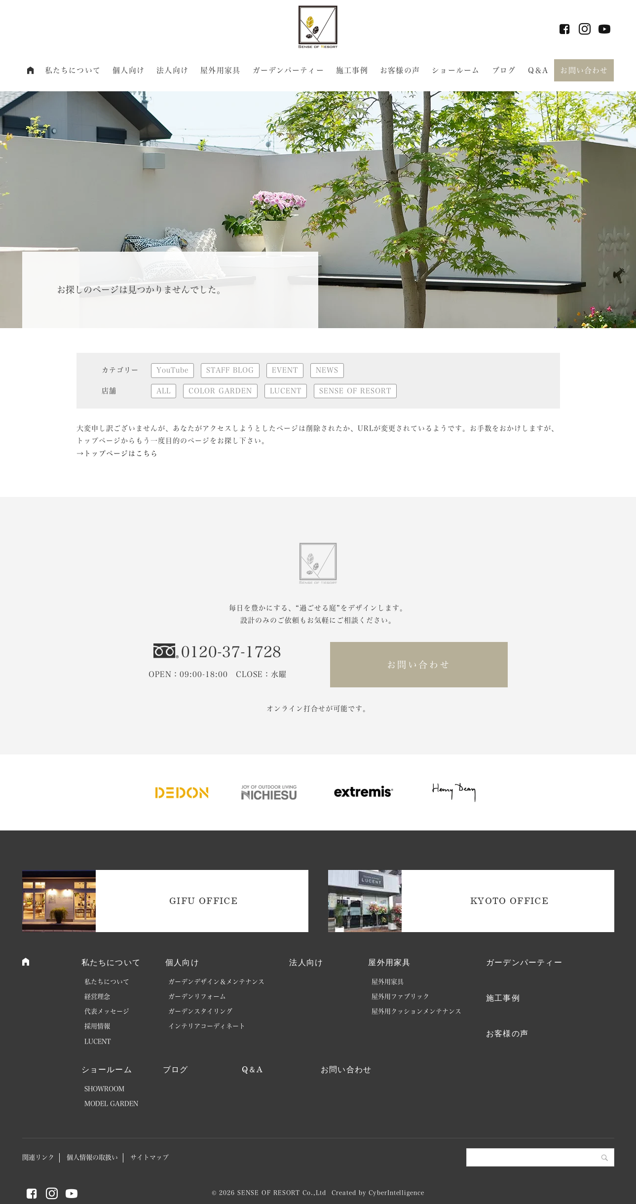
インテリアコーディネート (206, 1026)
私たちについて (73, 70)
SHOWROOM (104, 1089)
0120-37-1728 (231, 651)
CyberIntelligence (396, 1193)
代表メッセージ (106, 1011)
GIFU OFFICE (203, 900)
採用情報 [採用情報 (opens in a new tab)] (97, 1026)
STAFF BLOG (230, 370)
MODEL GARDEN (111, 1103)
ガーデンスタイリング (200, 1011)
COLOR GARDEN (220, 390)
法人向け (172, 70)
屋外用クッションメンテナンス (416, 1011)
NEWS (327, 370)
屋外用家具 (220, 70)
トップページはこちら (121, 453)
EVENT (285, 370)
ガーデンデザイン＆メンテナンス (216, 981)
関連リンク (38, 1157)
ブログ (504, 70)
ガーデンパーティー (288, 70)
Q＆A (538, 70)
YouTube (172, 370)
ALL (163, 390)
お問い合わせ (584, 70)
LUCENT (285, 390)
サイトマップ (149, 1157)
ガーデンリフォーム (197, 996)
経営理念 (97, 996)
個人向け (128, 70)
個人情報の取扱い (92, 1157)
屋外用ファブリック (400, 996)
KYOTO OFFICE (509, 900)
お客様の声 (400, 70)
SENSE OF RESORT (355, 390)
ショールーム (456, 70)
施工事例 (352, 70)
